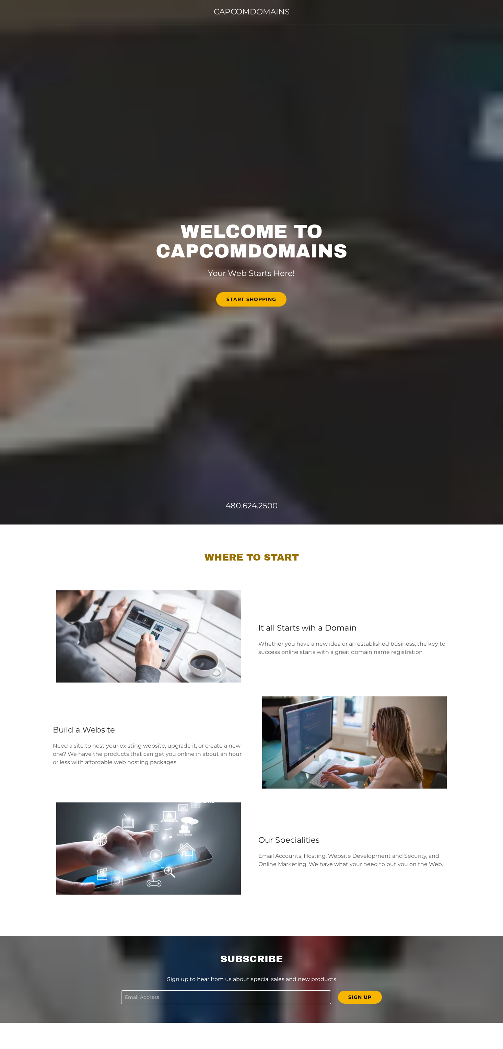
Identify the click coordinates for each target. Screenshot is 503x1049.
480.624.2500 (251, 505)
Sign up (360, 997)
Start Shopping (251, 299)
